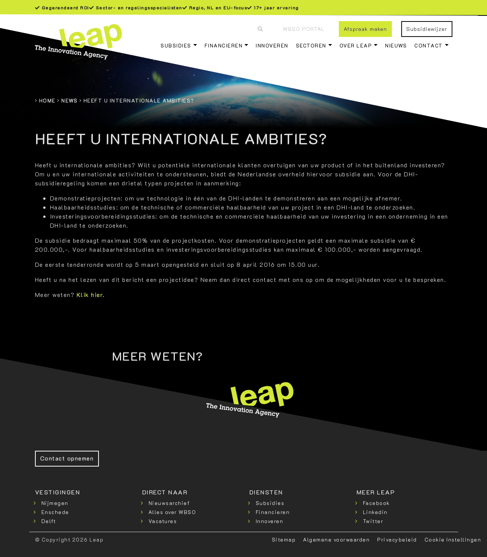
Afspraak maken (365, 28)
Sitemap (284, 539)
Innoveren (272, 45)
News (69, 100)
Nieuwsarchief (169, 503)
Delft (48, 521)
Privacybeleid (397, 539)
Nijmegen (54, 503)
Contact (428, 45)
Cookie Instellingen (453, 539)
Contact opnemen (67, 458)
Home (47, 100)
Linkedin (375, 512)
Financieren (224, 45)
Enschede (55, 512)
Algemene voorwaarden (336, 539)
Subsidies (176, 45)
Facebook (376, 503)
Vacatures (163, 521)
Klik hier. (91, 294)
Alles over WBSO (172, 512)
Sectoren (311, 45)
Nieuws (396, 45)
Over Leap (356, 45)
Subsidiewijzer (426, 28)
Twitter (373, 521)
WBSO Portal (304, 28)
